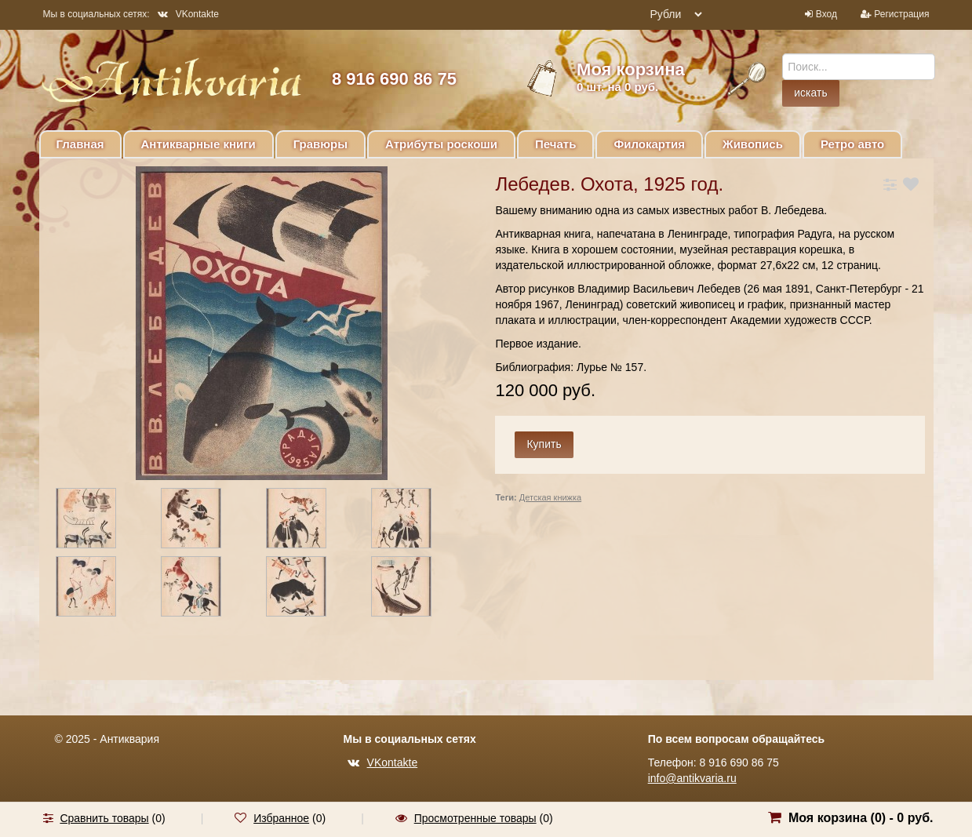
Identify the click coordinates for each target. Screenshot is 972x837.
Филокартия (649, 144)
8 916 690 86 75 (394, 79)
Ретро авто (852, 144)
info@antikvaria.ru (692, 778)
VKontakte (188, 14)
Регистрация (901, 14)
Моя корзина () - (861, 817)
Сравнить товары (104, 818)
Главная (80, 144)
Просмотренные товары (475, 818)
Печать (555, 144)
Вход (826, 14)
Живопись (753, 144)
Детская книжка (550, 497)
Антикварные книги (198, 144)
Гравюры (320, 144)
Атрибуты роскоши (441, 144)
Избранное (281, 818)
